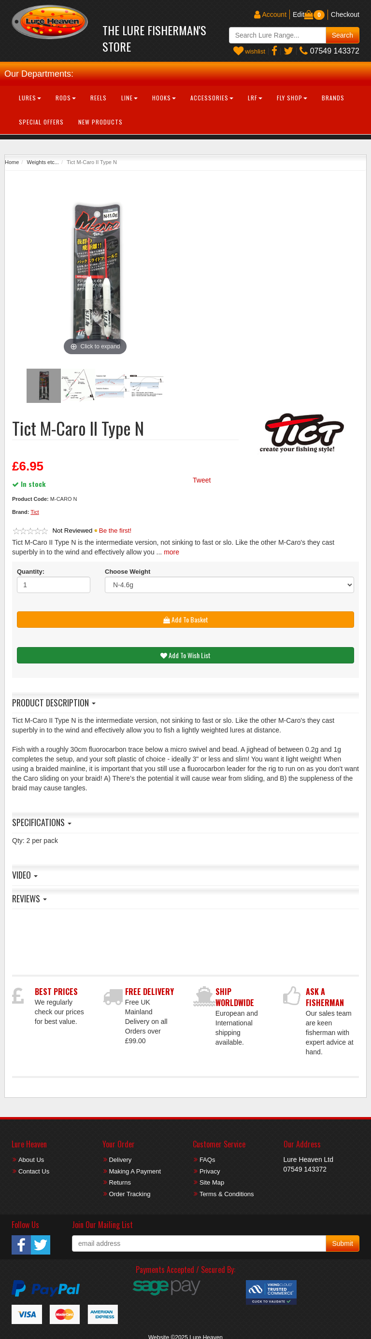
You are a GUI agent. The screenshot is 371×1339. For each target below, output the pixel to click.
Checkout (345, 14)
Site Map (212, 1182)
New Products (100, 122)
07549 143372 (329, 51)
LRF (255, 98)
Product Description (54, 702)
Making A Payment (135, 1171)
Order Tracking (129, 1194)
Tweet (202, 480)
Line (129, 98)
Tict (34, 512)
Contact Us (33, 1171)
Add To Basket (185, 619)
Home (12, 162)
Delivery (120, 1159)
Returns (120, 1182)
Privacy (210, 1171)
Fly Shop (292, 98)
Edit (298, 14)
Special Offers (41, 122)
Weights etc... (42, 162)
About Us (31, 1159)
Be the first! (115, 530)
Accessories (211, 98)
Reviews (29, 898)
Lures (30, 98)
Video (25, 875)
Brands (333, 98)
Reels (98, 98)
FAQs (207, 1159)
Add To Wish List (185, 655)
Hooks (164, 98)
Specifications (41, 822)
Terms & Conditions (227, 1194)
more (171, 552)
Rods (66, 98)
